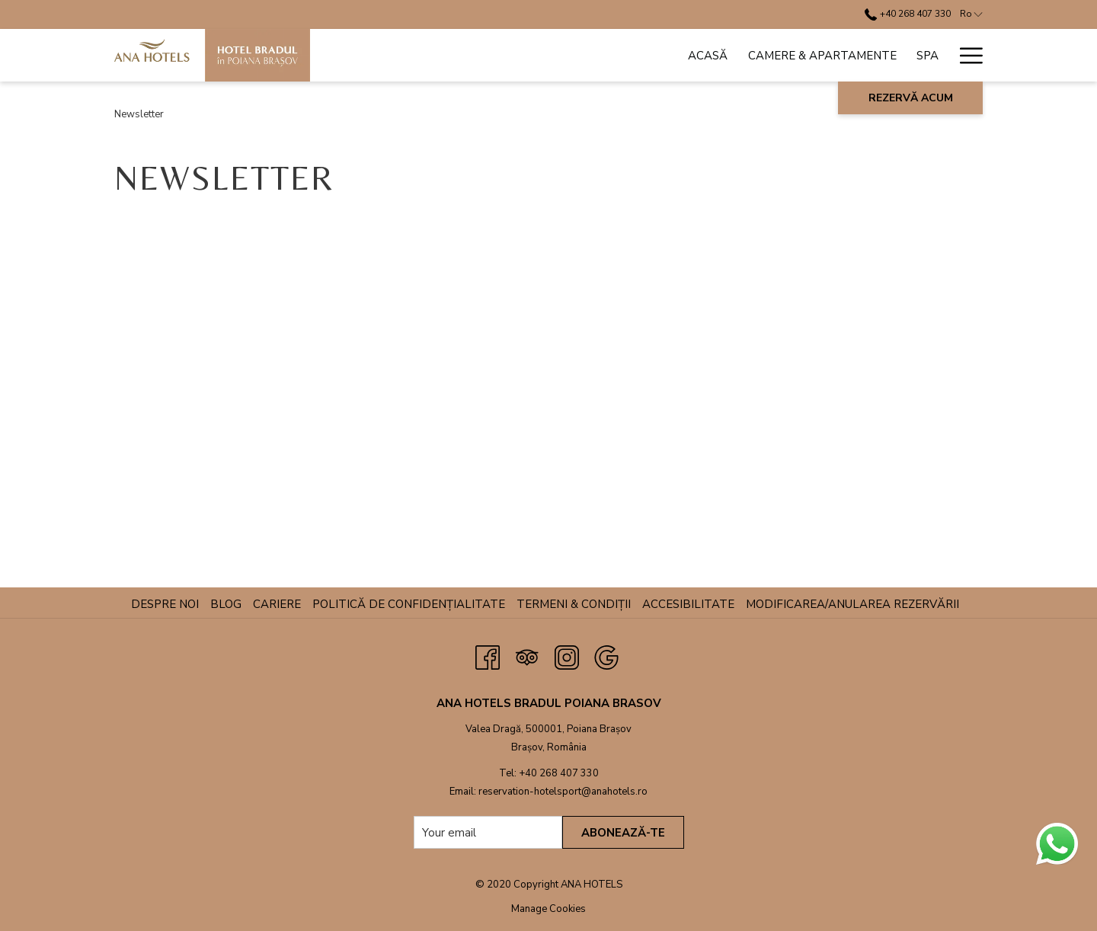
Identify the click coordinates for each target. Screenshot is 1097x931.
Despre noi (165, 604)
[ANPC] (922, 55)
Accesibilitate (688, 604)
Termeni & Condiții (574, 604)
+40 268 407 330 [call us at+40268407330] (907, 14)
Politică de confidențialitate (408, 604)
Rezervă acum (910, 98)
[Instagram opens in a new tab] (567, 655)
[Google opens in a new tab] (606, 655)
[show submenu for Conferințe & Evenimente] (824, 55)
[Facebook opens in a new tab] (487, 655)
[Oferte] (864, 55)
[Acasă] (399, 55)
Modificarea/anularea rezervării (852, 604)
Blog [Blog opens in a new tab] (227, 604)
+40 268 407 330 (559, 773)
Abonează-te (623, 832)
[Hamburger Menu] (965, 55)
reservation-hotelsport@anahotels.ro (563, 791)
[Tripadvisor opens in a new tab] (527, 655)
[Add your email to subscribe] (488, 832)
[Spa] (618, 55)
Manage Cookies (548, 909)
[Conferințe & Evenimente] (728, 55)
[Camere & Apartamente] (513, 55)
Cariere (277, 604)
